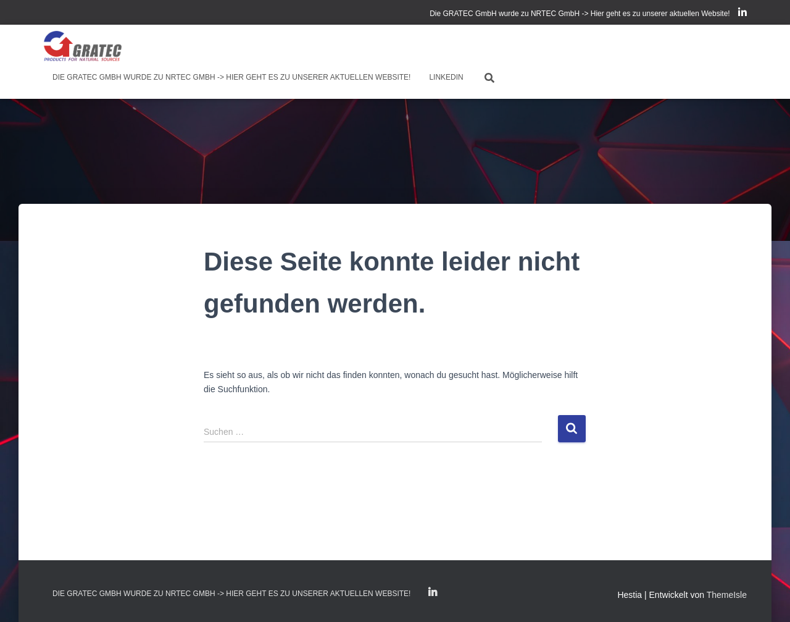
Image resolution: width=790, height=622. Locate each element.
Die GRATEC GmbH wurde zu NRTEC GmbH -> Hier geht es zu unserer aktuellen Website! (580, 13)
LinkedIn (742, 14)
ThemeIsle (727, 595)
